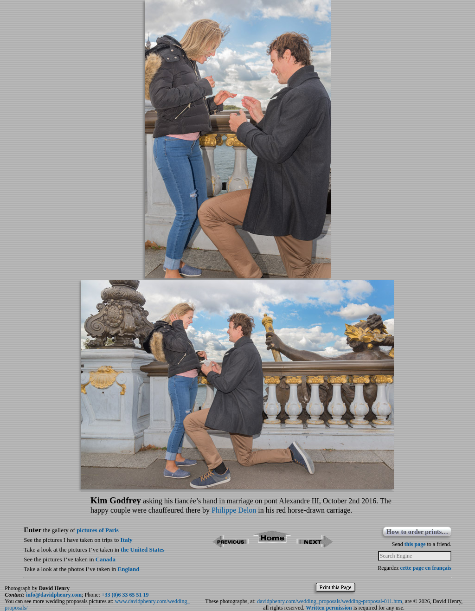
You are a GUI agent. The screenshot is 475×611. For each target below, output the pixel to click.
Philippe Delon (234, 510)
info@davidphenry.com (54, 595)
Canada (106, 559)
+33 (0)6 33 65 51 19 (125, 595)
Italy (127, 539)
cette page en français (425, 568)
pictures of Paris (98, 530)
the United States (143, 549)
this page (415, 544)
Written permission (329, 608)
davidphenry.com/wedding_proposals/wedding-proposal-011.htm (329, 601)
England (129, 569)
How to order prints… (417, 531)
